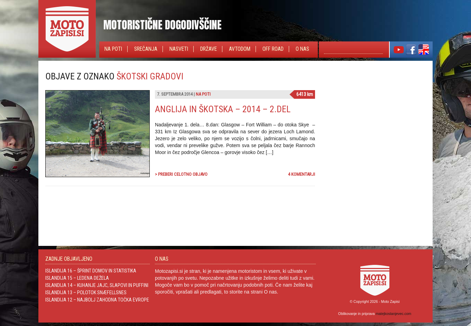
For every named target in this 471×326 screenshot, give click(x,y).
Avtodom (239, 49)
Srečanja (145, 49)
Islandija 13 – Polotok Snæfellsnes (86, 292)
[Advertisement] (374, 114)
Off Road (273, 49)
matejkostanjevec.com (393, 314)
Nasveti (178, 49)
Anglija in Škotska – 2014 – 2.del (222, 109)
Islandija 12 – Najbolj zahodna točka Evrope (97, 300)
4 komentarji (301, 174)
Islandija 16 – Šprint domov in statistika (90, 271)
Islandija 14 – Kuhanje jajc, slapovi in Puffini (96, 285)
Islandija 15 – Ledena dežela (77, 278)
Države (208, 49)
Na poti (113, 49)
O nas (302, 49)
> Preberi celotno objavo (181, 174)
